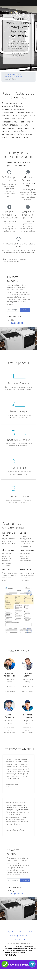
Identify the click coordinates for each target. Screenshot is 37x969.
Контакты (28, 932)
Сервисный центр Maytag (12, 74)
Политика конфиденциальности (18, 936)
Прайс (19, 932)
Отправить (25, 310)
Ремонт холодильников (13, 77)
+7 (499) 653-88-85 (18, 36)
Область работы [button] (18, 940)
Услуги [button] (9, 932)
